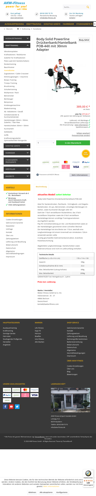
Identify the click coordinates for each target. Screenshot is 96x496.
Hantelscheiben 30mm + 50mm (16, 125)
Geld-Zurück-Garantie (14, 223)
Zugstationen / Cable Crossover (16, 73)
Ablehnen (32, 492)
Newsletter (10, 226)
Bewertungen (72, 374)
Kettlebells (8, 132)
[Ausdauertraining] (14, 24)
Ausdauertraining (14, 38)
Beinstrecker (9, 96)
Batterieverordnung (74, 342)
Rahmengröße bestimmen (77, 339)
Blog (68, 371)
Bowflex (38, 336)
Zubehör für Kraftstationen (14, 58)
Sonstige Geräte (13, 146)
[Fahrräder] (68, 24)
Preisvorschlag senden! (81, 135)
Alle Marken (39, 342)
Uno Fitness (39, 339)
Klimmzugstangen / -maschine (16, 77)
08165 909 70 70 (46, 13)
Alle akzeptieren (46, 492)
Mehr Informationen (80, 175)
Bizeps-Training (10, 80)
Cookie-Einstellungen (14, 219)
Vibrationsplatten (11, 51)
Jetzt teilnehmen (17, 18)
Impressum (10, 257)
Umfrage (9, 229)
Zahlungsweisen (12, 238)
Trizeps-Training (10, 83)
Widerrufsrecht (12, 245)
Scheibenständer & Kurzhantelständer (11, 116)
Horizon (38, 333)
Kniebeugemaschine (12, 105)
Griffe (6, 135)
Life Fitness (39, 328)
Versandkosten (40, 437)
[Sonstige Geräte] (52, 24)
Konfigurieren (61, 492)
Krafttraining (12, 45)
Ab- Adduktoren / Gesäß (13, 111)
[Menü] (92, 470)
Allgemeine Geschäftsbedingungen (15, 252)
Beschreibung (41, 187)
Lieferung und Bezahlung (16, 242)
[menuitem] (14, 24)
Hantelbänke (9, 70)
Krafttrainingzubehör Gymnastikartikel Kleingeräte (15, 139)
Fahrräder (10, 153)
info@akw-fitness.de (48, 18)
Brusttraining (9, 86)
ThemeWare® (67, 441)
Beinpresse (8, 102)
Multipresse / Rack (11, 92)
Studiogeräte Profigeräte (12, 161)
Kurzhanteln (9, 129)
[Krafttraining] (33, 24)
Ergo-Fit (38, 331)
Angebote (10, 176)
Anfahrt (72, 18)
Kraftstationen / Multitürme (15, 54)
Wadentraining (10, 108)
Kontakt (9, 232)
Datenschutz (11, 248)
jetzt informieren (81, 125)
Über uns (9, 235)
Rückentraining (10, 64)
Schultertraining (10, 89)
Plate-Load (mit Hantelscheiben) (16, 61)
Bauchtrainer (9, 67)
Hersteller (10, 169)
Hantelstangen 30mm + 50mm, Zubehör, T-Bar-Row (16, 121)
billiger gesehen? (83, 133)
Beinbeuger (8, 99)
